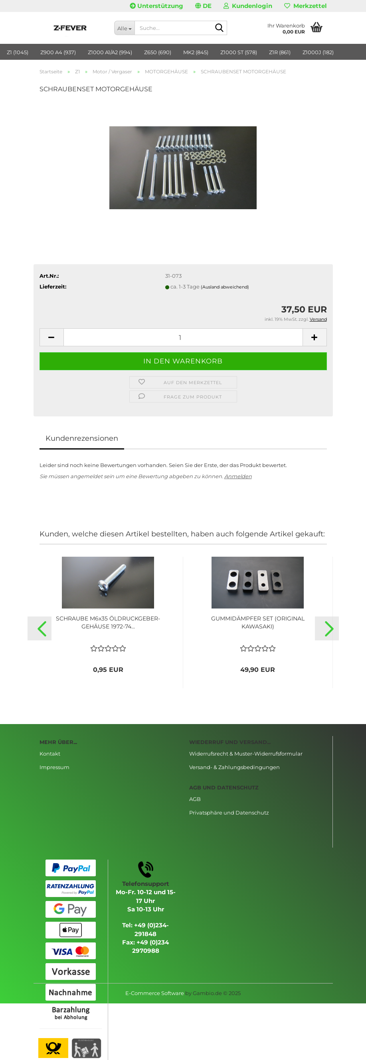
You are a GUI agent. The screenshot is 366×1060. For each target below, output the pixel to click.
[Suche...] (124, 28)
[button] (203, 6)
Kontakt (50, 753)
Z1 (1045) (17, 52)
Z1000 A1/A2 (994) (110, 52)
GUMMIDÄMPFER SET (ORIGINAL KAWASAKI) (258, 622)
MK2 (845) (195, 52)
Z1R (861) (280, 52)
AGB (195, 799)
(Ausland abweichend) (225, 287)
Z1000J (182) (318, 52)
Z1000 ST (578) (238, 52)
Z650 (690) (157, 52)
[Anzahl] (183, 337)
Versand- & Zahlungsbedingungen (234, 767)
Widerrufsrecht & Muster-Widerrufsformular (246, 753)
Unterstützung (156, 6)
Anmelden (238, 476)
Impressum (54, 767)
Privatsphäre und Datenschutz (229, 812)
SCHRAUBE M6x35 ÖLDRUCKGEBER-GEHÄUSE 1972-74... (108, 622)
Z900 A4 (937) (58, 52)
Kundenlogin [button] (248, 6)
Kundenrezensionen (82, 438)
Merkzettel (305, 6)
